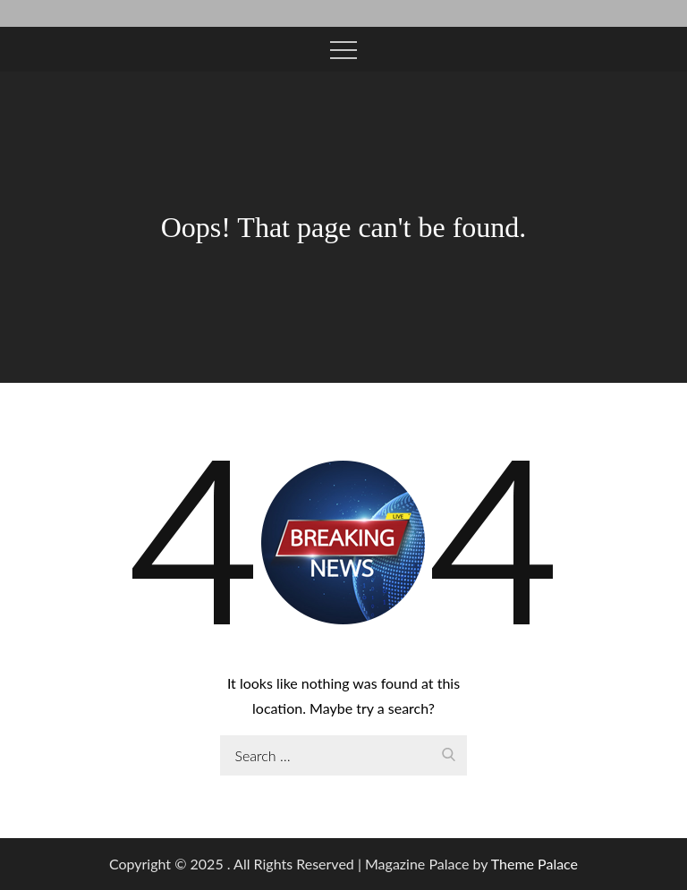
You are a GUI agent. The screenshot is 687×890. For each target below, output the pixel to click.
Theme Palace (534, 863)
